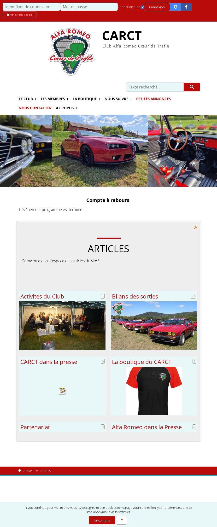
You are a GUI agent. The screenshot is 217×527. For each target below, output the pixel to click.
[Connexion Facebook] (186, 7)
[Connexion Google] (175, 7)
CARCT (122, 35)
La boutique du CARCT (141, 362)
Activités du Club (42, 296)
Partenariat (35, 427)
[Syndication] (195, 227)
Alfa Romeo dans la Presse (147, 427)
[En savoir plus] (122, 520)
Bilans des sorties (135, 296)
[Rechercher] (192, 87)
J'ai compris (102, 520)
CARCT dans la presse (48, 362)
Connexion (157, 7)
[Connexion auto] (142, 7)
